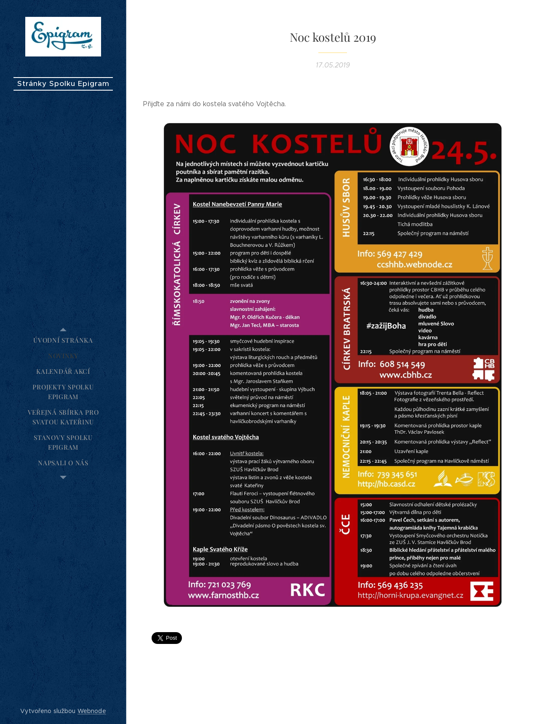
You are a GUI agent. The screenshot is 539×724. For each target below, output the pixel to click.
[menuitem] (63, 340)
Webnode (91, 711)
